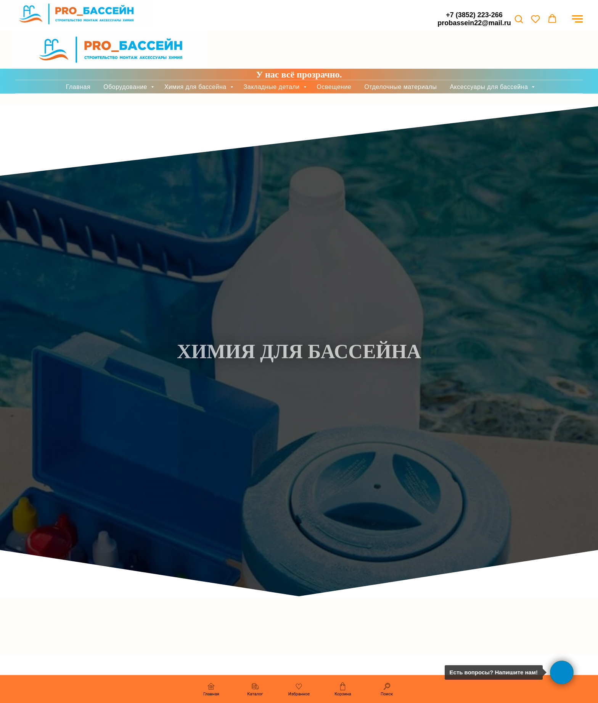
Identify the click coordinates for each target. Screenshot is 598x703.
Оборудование (126, 56)
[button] (518, 18)
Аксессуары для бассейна (490, 56)
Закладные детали (273, 56)
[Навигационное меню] (577, 19)
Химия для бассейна (196, 56)
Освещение (334, 56)
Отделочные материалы (400, 56)
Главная (78, 56)
